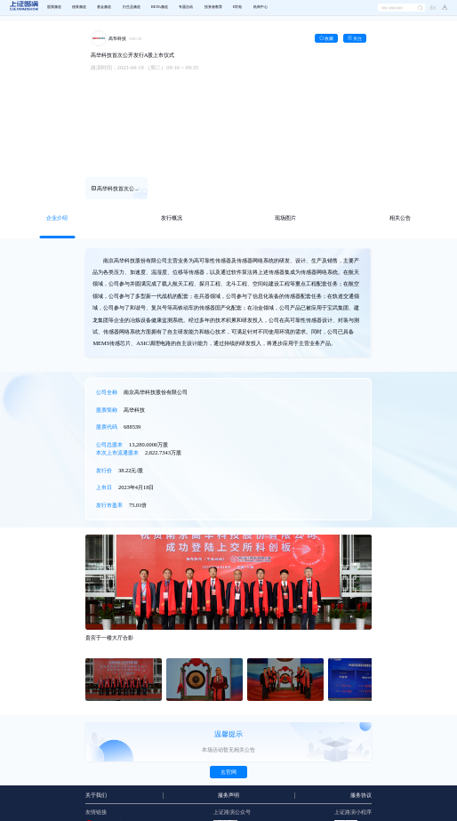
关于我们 (96, 796)
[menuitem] (53, 7)
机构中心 (260, 7)
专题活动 (186, 7)
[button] (441, 7)
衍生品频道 (131, 7)
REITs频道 (159, 7)
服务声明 (228, 796)
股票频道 (54, 7)
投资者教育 (213, 7)
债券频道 (79, 7)
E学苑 (238, 7)
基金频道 (104, 7)
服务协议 (361, 796)
